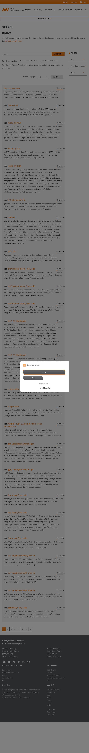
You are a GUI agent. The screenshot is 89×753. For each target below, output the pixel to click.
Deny (44, 372)
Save (33, 377)
